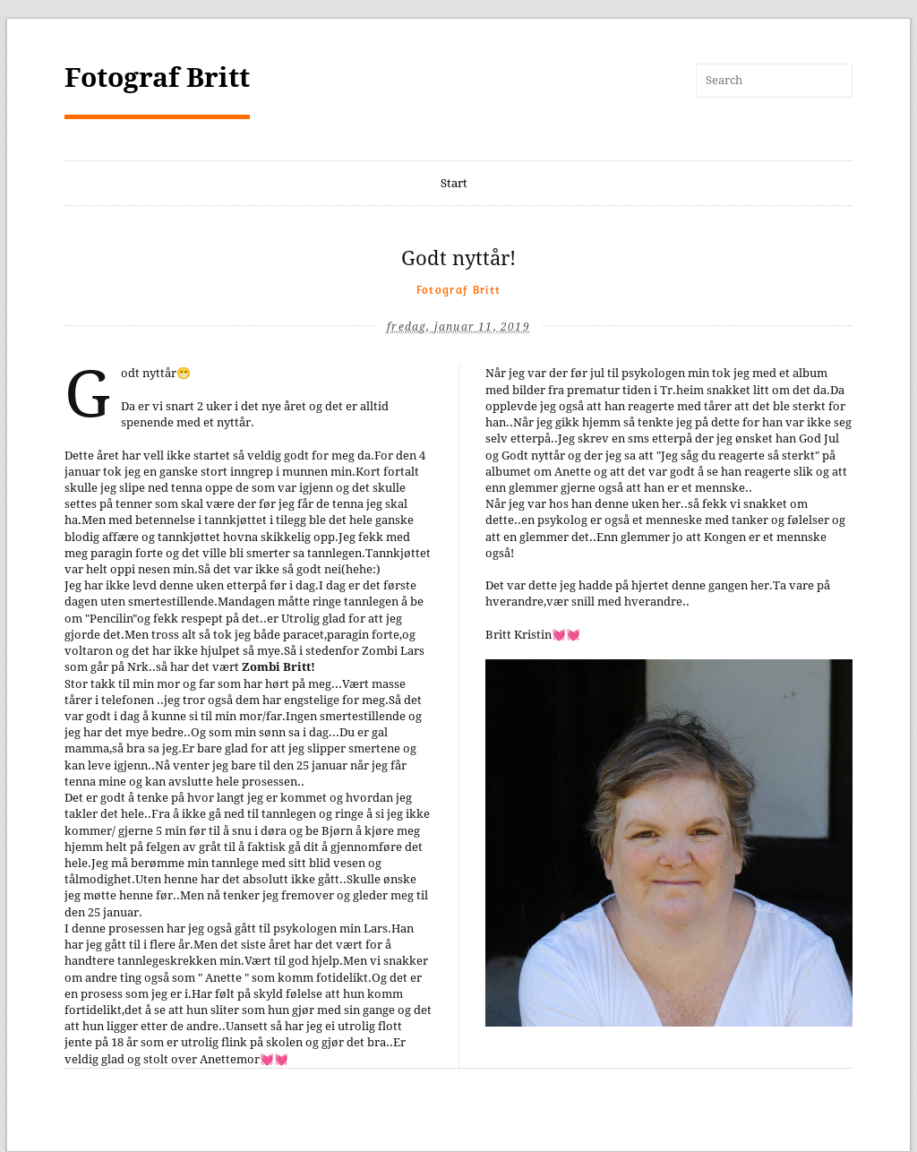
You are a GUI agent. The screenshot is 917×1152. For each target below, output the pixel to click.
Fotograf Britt (157, 77)
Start (454, 183)
